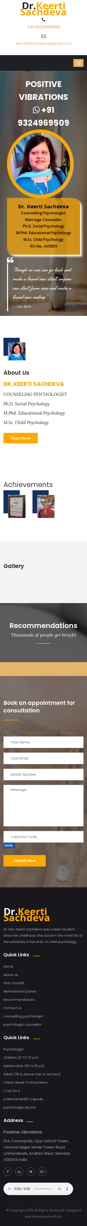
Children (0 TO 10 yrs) (21, 1057)
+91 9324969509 (43, 27)
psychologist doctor (19, 1107)
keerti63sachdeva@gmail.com (43, 43)
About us (10, 974)
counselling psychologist (23, 1016)
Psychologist (13, 1049)
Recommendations (19, 999)
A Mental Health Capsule (23, 1099)
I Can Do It (11, 1090)
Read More (20, 438)
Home (8, 966)
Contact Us (12, 1008)
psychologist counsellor (22, 1024)
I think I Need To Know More (25, 1082)
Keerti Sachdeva (26, 914)
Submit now (24, 860)
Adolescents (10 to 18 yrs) (24, 1066)
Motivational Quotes (19, 991)
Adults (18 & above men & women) (32, 1074)
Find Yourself (13, 983)
